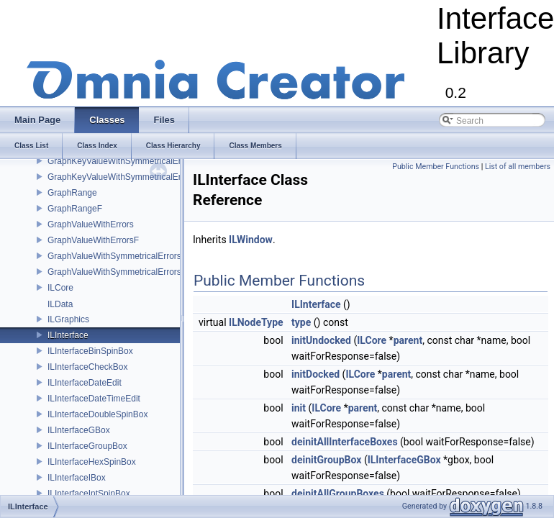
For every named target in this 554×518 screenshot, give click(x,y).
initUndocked (321, 340)
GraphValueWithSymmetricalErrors (114, 256)
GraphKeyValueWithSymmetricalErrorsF (124, 177)
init (298, 408)
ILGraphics (68, 319)
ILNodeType (256, 322)
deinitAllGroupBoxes (337, 493)
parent (408, 340)
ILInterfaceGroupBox (87, 446)
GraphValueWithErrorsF (93, 240)
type (301, 322)
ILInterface (67, 335)
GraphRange (72, 193)
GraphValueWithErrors (90, 224)
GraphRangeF (74, 209)
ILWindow (251, 239)
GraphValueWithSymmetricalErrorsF (116, 272)
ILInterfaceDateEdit (84, 383)
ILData (60, 304)
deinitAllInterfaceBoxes (344, 441)
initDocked (315, 374)
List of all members (517, 166)
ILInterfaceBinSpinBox (90, 351)
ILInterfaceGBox (78, 430)
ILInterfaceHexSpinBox (91, 462)
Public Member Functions (435, 166)
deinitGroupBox (326, 459)
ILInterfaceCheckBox (87, 367)
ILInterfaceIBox (76, 478)
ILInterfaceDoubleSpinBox (97, 414)
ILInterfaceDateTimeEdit (93, 399)
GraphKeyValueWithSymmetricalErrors (121, 161)
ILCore (60, 288)
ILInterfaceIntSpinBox (88, 494)
